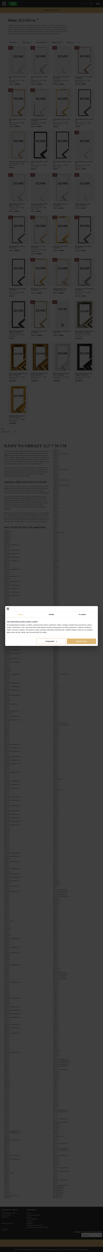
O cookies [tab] (82, 614)
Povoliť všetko (81, 641)
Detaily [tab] (51, 614)
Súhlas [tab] (20, 614)
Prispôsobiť (51, 641)
